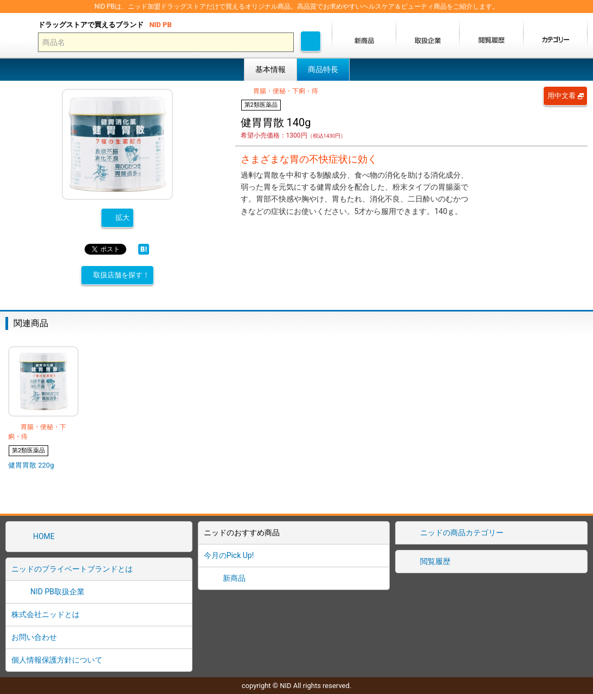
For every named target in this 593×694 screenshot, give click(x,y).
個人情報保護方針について (56, 660)
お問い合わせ (34, 637)
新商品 (234, 578)
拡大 (122, 217)
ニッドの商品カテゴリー (462, 532)
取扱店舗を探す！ (121, 275)
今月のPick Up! (229, 555)
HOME (44, 536)
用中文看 (561, 96)
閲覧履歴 (435, 561)
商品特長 (323, 69)
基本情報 (270, 69)
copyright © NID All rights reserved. (297, 686)
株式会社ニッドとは (45, 614)
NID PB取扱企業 (57, 591)
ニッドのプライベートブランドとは (72, 569)
